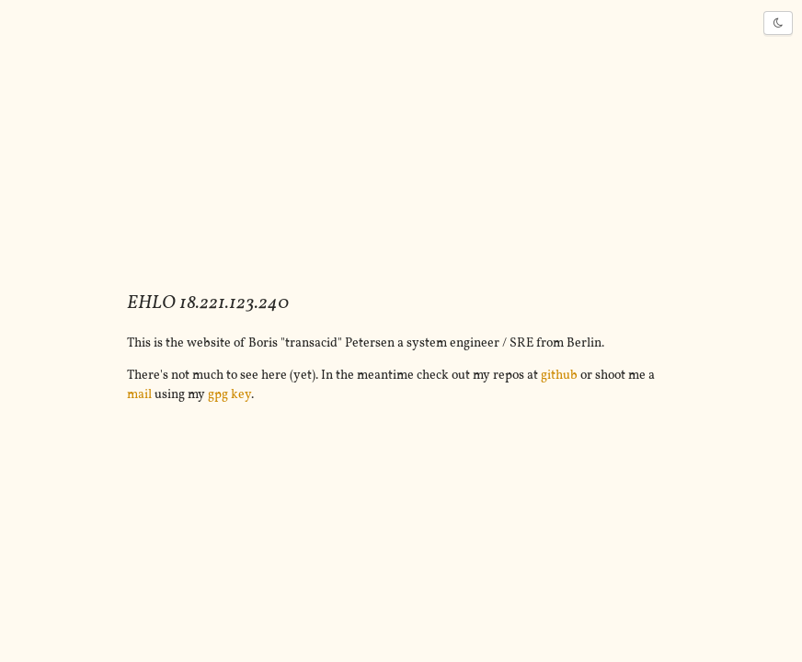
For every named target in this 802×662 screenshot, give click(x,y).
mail (139, 395)
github (559, 375)
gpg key (229, 395)
